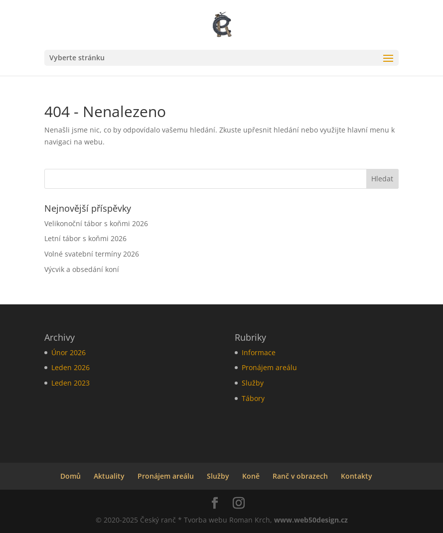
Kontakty (356, 476)
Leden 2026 (70, 367)
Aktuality (109, 476)
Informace (259, 352)
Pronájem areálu (269, 367)
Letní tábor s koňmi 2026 (85, 238)
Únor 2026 (68, 352)
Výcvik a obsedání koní (81, 269)
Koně (251, 476)
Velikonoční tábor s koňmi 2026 (96, 223)
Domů (70, 476)
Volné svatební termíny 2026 (91, 254)
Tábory (253, 398)
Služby (253, 383)
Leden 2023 (70, 383)
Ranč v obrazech (300, 476)
